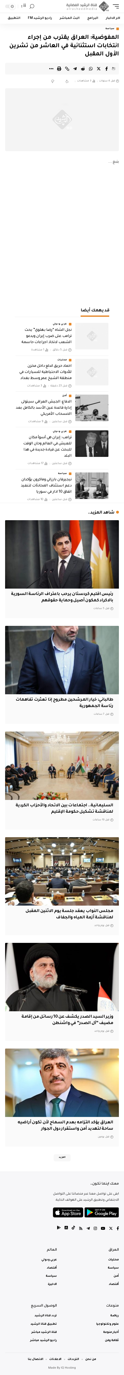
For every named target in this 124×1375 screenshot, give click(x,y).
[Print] (59, 69)
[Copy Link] (67, 69)
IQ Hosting (68, 1368)
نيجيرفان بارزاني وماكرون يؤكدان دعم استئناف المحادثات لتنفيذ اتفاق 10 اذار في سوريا (46, 486)
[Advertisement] (62, 235)
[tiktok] (73, 1229)
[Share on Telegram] (75, 69)
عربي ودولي (60, 324)
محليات (62, 360)
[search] (31, 6)
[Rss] (81, 1229)
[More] (51, 69)
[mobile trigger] (114, 6)
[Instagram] (95, 1229)
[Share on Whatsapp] (90, 69)
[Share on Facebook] (106, 69)
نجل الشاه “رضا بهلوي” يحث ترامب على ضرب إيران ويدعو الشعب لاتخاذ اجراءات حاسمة (46, 336)
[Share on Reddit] (82, 69)
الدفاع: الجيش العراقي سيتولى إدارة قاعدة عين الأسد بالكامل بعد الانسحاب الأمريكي (43, 408)
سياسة (110, 29)
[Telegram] (88, 1229)
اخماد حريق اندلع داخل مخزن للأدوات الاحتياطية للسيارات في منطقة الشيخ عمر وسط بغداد (45, 372)
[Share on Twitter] (98, 69)
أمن (64, 396)
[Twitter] (111, 1229)
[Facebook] (118, 1229)
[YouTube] (103, 1229)
